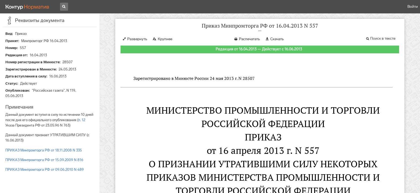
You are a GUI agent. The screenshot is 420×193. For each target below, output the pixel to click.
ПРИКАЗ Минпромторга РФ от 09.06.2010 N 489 (44, 170)
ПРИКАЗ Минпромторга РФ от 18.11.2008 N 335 (43, 150)
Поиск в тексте (382, 38)
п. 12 (81, 120)
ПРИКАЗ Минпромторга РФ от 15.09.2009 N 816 (44, 160)
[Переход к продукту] (27, 6)
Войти (412, 6)
